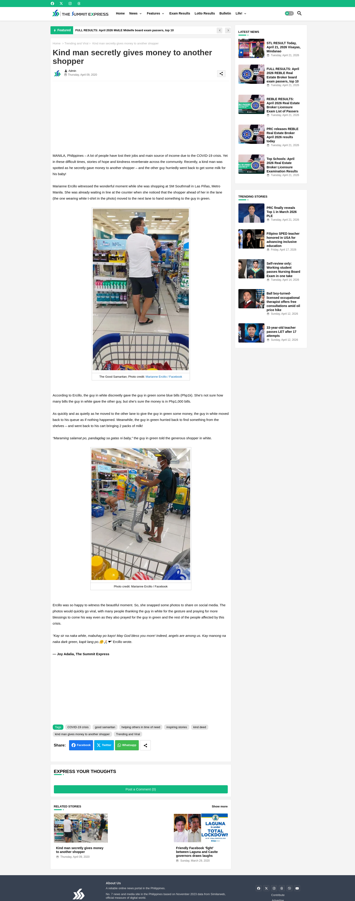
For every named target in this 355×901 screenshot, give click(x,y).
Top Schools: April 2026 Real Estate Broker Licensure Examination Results (282, 165)
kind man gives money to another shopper (82, 734)
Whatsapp (129, 745)
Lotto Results (205, 13)
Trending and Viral (77, 43)
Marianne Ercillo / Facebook (164, 376)
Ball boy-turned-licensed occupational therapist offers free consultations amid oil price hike (283, 302)
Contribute (278, 895)
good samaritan (105, 727)
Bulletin (225, 13)
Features (153, 13)
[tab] (120, 13)
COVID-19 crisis (78, 727)
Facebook (84, 745)
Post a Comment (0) (140, 789)
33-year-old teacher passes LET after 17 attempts (282, 332)
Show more (220, 806)
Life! (239, 13)
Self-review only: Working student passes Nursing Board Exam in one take (283, 270)
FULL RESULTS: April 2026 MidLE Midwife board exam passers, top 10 (124, 30)
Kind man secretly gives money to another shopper (79, 850)
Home (120, 13)
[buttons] (52, 3)
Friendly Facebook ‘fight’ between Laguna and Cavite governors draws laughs (197, 852)
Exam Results (179, 13)
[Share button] (145, 745)
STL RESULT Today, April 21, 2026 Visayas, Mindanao (284, 47)
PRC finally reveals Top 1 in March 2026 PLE (282, 212)
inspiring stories (176, 727)
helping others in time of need (141, 727)
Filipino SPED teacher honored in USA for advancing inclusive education (283, 240)
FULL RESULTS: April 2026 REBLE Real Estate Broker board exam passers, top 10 (283, 75)
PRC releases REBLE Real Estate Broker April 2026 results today (283, 135)
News (133, 13)
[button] (289, 13)
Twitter (106, 745)
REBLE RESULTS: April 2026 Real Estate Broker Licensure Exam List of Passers (283, 105)
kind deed (199, 727)
